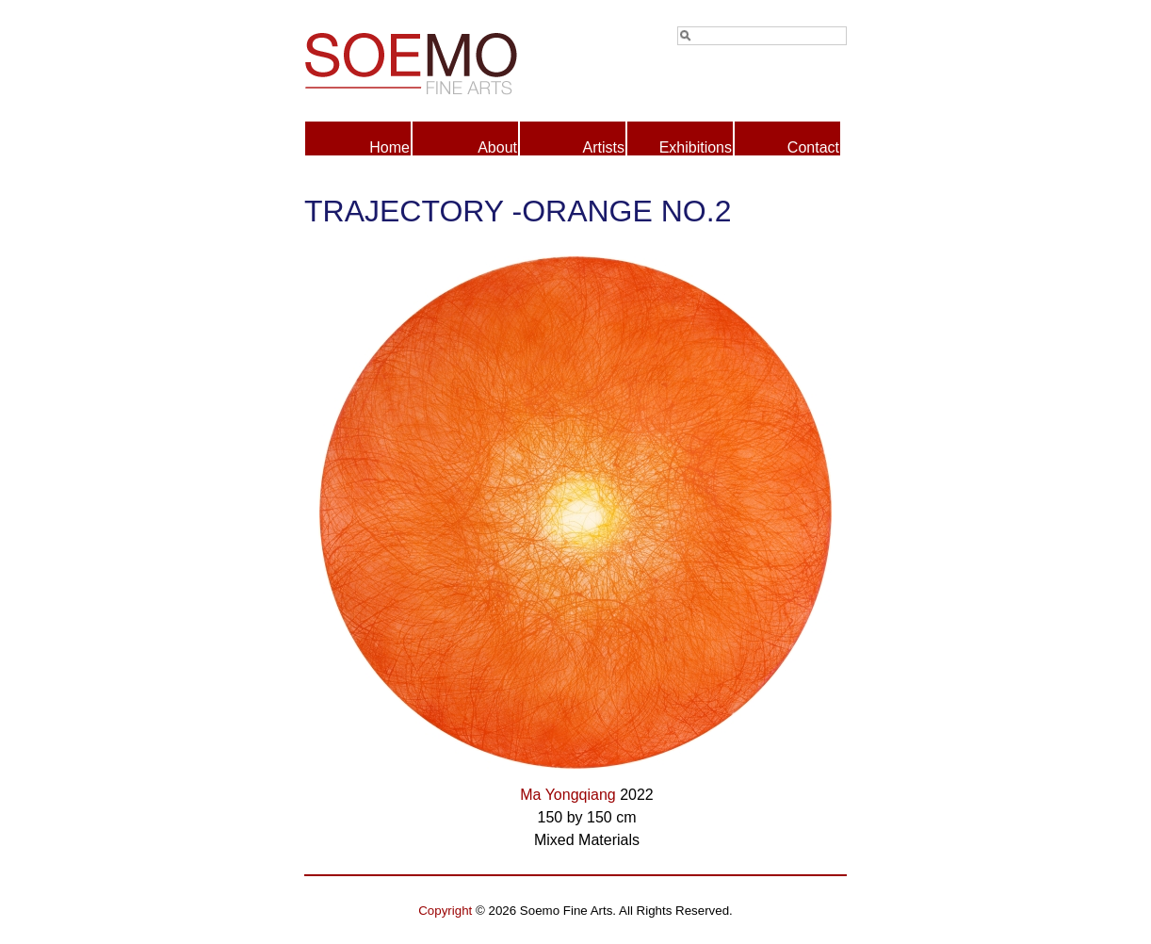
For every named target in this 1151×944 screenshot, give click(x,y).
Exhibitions (695, 147)
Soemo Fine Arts (440, 60)
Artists (603, 147)
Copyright (445, 910)
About (497, 147)
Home (389, 147)
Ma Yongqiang (567, 795)
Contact (813, 147)
